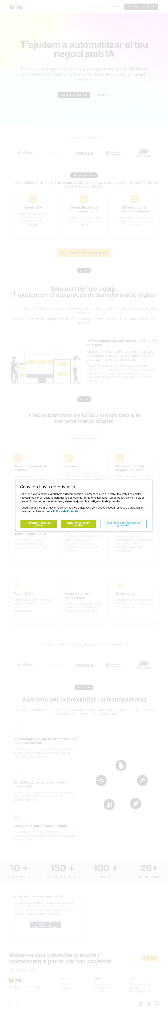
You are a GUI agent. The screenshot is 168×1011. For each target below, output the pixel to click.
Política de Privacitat (66, 511)
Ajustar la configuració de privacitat (123, 524)
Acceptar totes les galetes (39, 524)
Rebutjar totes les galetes (78, 524)
